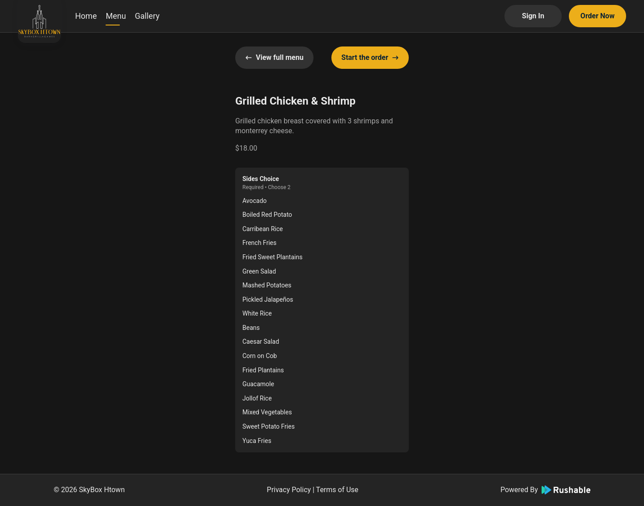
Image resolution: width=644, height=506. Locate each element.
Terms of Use (337, 489)
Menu (116, 16)
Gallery (147, 16)
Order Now (597, 16)
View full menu (274, 57)
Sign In (533, 16)
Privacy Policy (289, 489)
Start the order (370, 57)
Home (86, 16)
